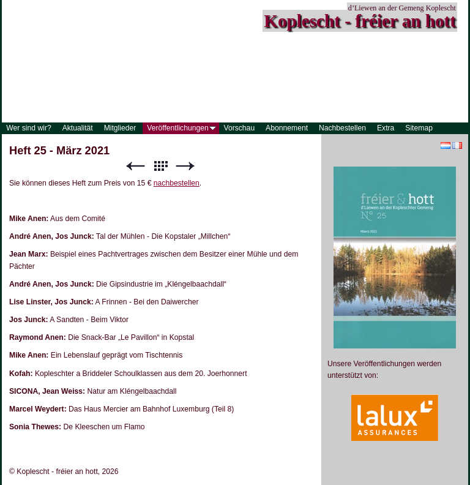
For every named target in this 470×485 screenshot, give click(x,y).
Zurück (135, 166)
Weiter (185, 166)
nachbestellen (177, 183)
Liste (160, 166)
